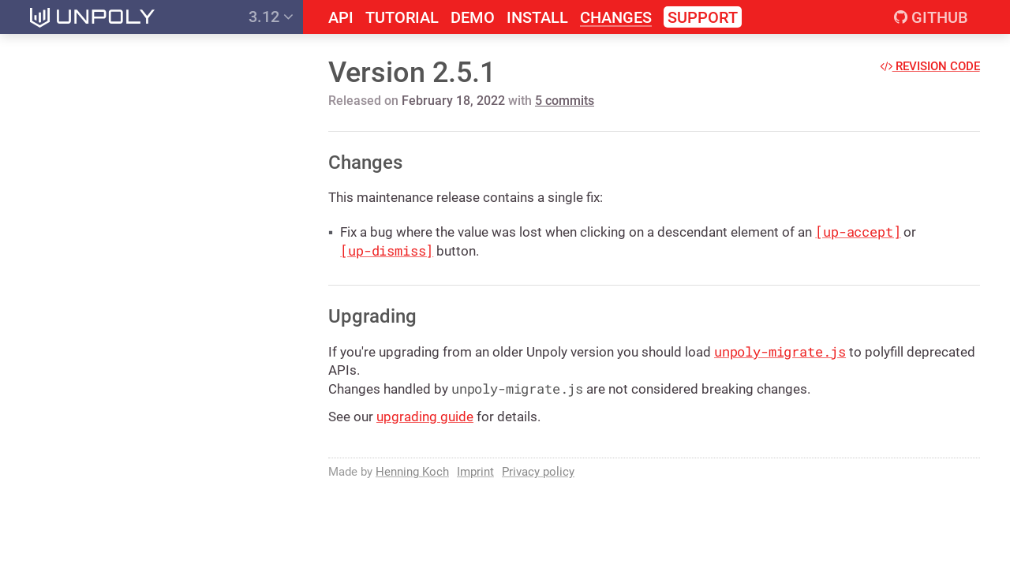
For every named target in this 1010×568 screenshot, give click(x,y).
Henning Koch (412, 472)
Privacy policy (538, 472)
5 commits (564, 100)
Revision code (930, 66)
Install (537, 18)
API (341, 18)
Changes (616, 18)
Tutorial (402, 18)
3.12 (271, 16)
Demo (473, 18)
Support (703, 17)
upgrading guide (424, 416)
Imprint (475, 472)
